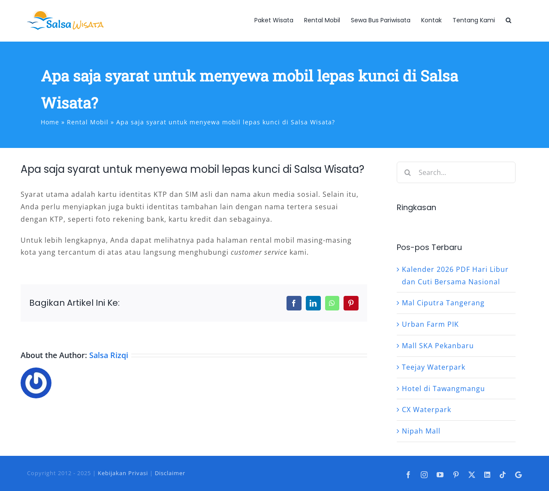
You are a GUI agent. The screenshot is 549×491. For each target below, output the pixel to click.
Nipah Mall (421, 431)
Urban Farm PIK (430, 324)
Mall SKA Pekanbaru (438, 345)
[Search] (407, 172)
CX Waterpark (426, 409)
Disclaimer (170, 473)
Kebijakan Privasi (123, 473)
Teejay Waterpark (433, 367)
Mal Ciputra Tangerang (443, 302)
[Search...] (456, 172)
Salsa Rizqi (108, 355)
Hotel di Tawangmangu (443, 388)
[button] (508, 20)
